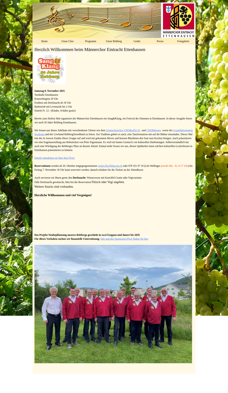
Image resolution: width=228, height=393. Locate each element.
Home (44, 41)
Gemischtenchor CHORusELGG (123, 130)
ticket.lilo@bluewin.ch (110, 165)
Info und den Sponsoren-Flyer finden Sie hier (124, 238)
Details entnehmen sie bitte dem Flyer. (54, 158)
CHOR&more (153, 130)
